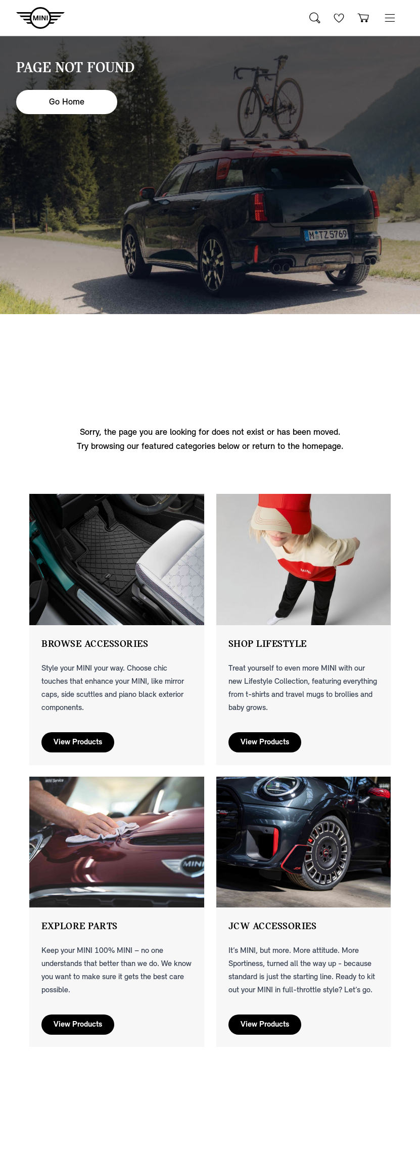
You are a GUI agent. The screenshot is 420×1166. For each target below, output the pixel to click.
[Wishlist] (339, 18)
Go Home (66, 101)
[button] (390, 18)
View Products (78, 742)
